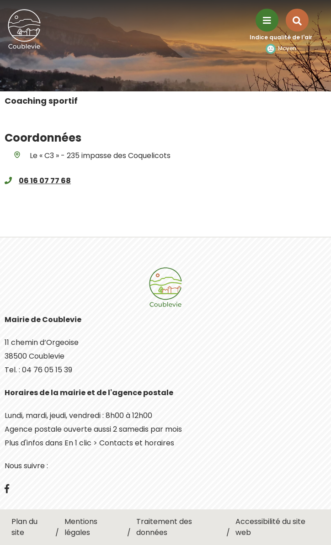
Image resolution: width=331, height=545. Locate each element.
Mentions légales (80, 527)
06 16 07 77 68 (45, 180)
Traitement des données (164, 527)
